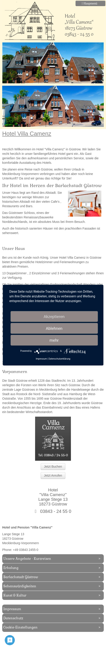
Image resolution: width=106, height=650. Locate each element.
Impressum (12, 609)
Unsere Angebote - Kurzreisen (27, 558)
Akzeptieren (54, 316)
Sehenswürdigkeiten (19, 586)
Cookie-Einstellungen (20, 627)
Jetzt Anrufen (53, 475)
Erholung (10, 568)
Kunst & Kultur (14, 595)
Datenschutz (13, 618)
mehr (54, 340)
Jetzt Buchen (53, 466)
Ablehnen (54, 328)
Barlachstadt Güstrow (20, 577)
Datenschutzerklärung (59, 358)
